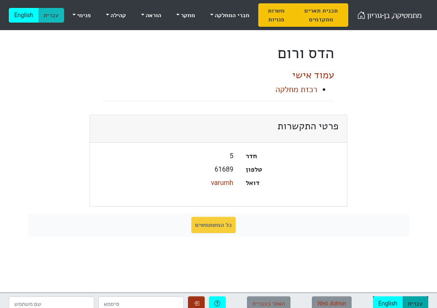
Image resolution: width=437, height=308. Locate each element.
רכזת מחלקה (296, 89)
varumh (222, 183)
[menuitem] (276, 15)
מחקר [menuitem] (187, 15)
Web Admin (331, 303)
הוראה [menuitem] (152, 15)
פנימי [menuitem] (83, 15)
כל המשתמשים (213, 224)
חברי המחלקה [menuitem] (231, 15)
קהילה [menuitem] (117, 15)
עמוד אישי (313, 75)
